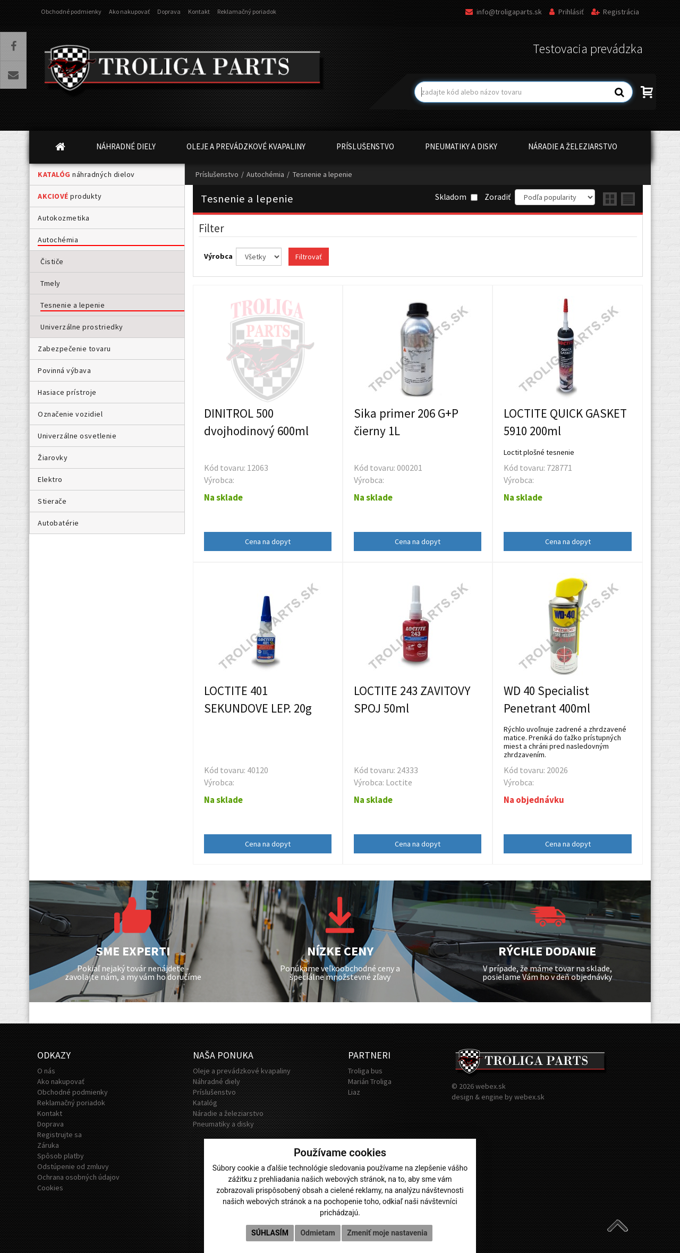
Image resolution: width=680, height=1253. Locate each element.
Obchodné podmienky (71, 11)
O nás (46, 1071)
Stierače (52, 501)
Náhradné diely (216, 1081)
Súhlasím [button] (269, 1233)
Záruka (48, 1145)
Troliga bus (365, 1071)
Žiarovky (52, 457)
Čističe (52, 261)
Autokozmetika (64, 218)
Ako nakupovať (129, 11)
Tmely (50, 283)
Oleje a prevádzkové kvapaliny (242, 1071)
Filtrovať (308, 256)
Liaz (354, 1092)
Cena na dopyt (268, 541)
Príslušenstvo (217, 174)
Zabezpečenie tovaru (74, 348)
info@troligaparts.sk (503, 11)
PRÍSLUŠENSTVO (365, 146)
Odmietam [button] (317, 1233)
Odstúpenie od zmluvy (73, 1166)
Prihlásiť (566, 11)
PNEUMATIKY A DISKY (461, 146)
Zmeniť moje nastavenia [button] (387, 1233)
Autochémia (58, 239)
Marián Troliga (370, 1081)
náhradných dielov (86, 174)
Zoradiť (497, 197)
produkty (69, 196)
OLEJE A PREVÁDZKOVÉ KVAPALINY (245, 146)
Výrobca (219, 256)
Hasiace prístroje (67, 392)
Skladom (456, 197)
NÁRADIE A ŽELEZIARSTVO (572, 146)
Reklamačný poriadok (246, 11)
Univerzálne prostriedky (81, 327)
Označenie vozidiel (70, 414)
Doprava (169, 11)
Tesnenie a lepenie (72, 305)
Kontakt (199, 11)
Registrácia (615, 11)
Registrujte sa (59, 1134)
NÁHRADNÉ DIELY (126, 146)
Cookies (50, 1187)
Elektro (50, 479)
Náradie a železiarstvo (228, 1113)
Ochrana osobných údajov (78, 1177)
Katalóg (205, 1102)
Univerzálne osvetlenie (77, 436)
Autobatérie (58, 523)
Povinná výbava (64, 370)
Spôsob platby (60, 1156)
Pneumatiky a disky (223, 1124)
